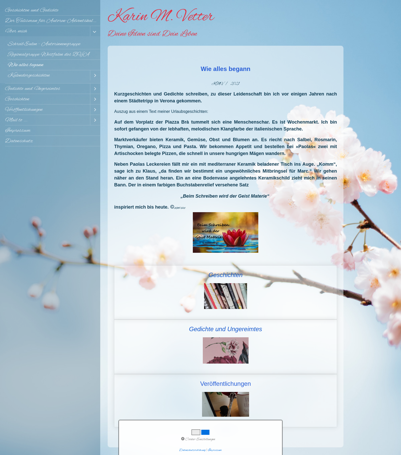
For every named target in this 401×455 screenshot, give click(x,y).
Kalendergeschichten (29, 75)
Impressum (17, 130)
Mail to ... (16, 120)
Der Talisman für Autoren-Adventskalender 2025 (52, 21)
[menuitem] (50, 10)
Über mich (16, 31)
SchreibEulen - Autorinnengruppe (44, 44)
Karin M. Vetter (161, 16)
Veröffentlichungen (24, 109)
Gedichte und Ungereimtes (32, 88)
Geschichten (17, 99)
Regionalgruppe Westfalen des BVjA (48, 54)
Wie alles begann (25, 65)
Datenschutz (19, 141)
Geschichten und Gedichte (31, 10)
